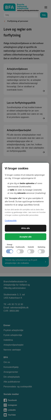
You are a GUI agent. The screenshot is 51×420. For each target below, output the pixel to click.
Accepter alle (25, 236)
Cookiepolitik (11, 220)
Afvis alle (25, 228)
